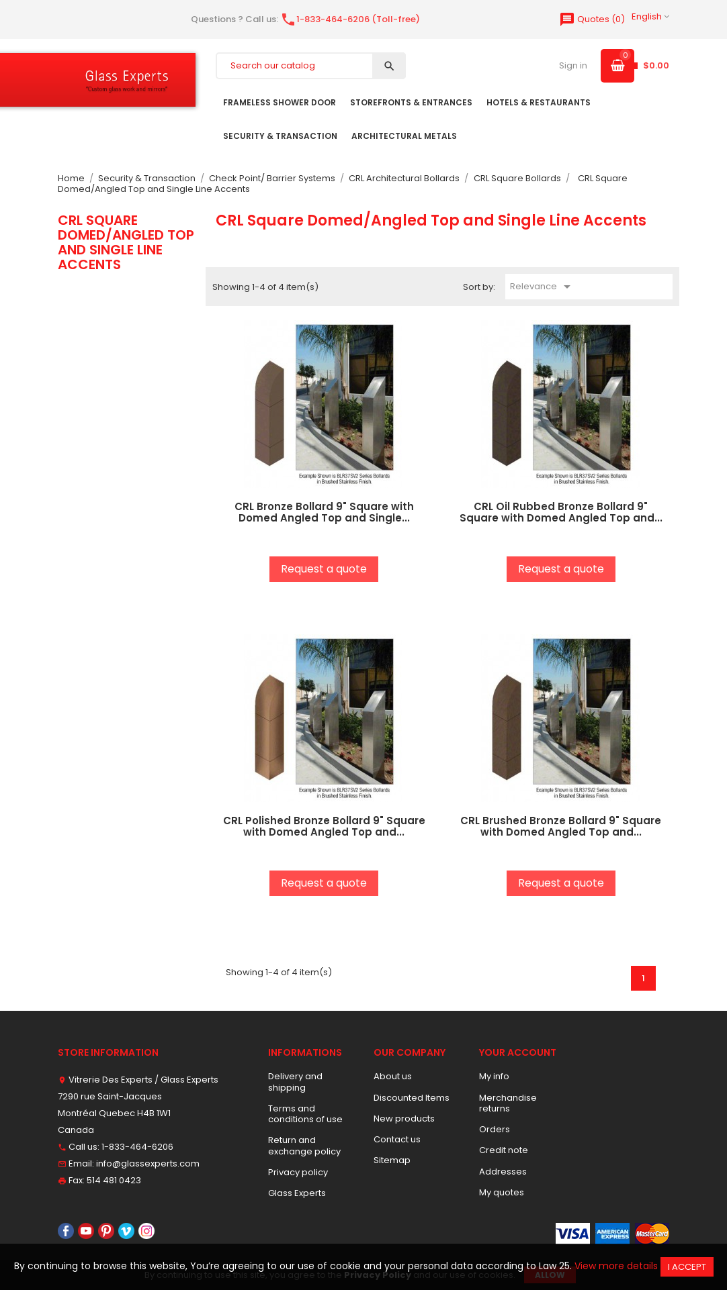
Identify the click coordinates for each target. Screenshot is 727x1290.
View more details (616, 1266)
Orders (494, 1129)
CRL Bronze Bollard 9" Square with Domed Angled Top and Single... (324, 512)
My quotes (501, 1192)
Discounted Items (412, 1097)
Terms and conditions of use (305, 1114)
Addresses (503, 1171)
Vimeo (126, 1231)
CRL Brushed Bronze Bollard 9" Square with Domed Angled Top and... (560, 826)
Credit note (503, 1150)
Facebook (66, 1231)
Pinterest (106, 1231)
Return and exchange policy (304, 1145)
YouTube (86, 1231)
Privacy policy (298, 1172)
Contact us (397, 1139)
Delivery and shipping (295, 1081)
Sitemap (392, 1160)
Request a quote (324, 569)
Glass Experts (297, 1193)
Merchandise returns (508, 1103)
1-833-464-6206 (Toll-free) (350, 19)
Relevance (542, 287)
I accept (687, 1266)
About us (393, 1076)
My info (494, 1076)
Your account (517, 1052)
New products (404, 1118)
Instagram (146, 1231)
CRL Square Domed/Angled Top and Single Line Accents (126, 243)
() (592, 19)
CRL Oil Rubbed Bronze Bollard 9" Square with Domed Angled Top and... (561, 512)
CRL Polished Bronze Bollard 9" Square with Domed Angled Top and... (324, 826)
